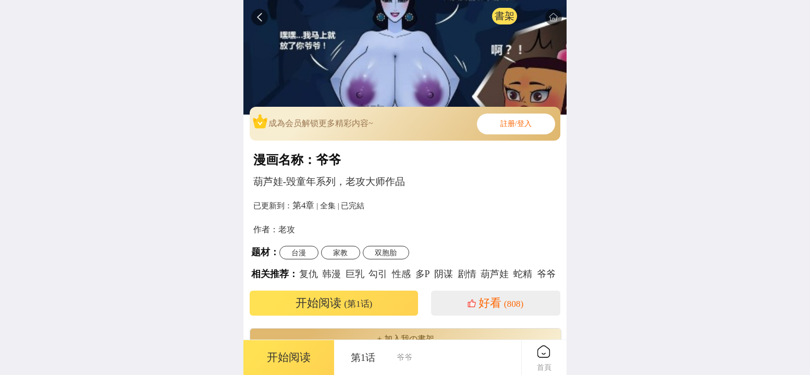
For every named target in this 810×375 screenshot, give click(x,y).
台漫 (298, 252)
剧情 (467, 274)
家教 (340, 252)
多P (422, 274)
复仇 (308, 274)
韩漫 (331, 274)
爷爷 (546, 274)
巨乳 (355, 274)
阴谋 (443, 274)
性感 (401, 274)
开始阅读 (334, 303)
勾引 (378, 274)
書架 (504, 15)
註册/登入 (516, 124)
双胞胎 (386, 252)
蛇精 (522, 274)
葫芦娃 (495, 274)
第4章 (303, 205)
